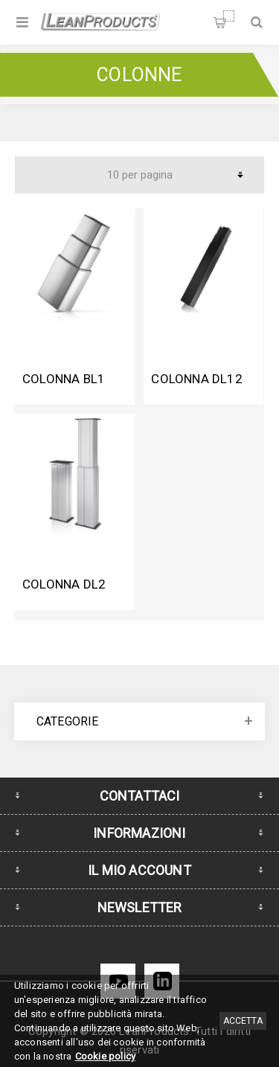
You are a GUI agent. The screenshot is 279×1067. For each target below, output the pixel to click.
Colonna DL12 (196, 378)
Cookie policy (105, 1056)
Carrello (228, 16)
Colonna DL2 (64, 584)
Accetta (243, 1021)
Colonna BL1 (63, 378)
